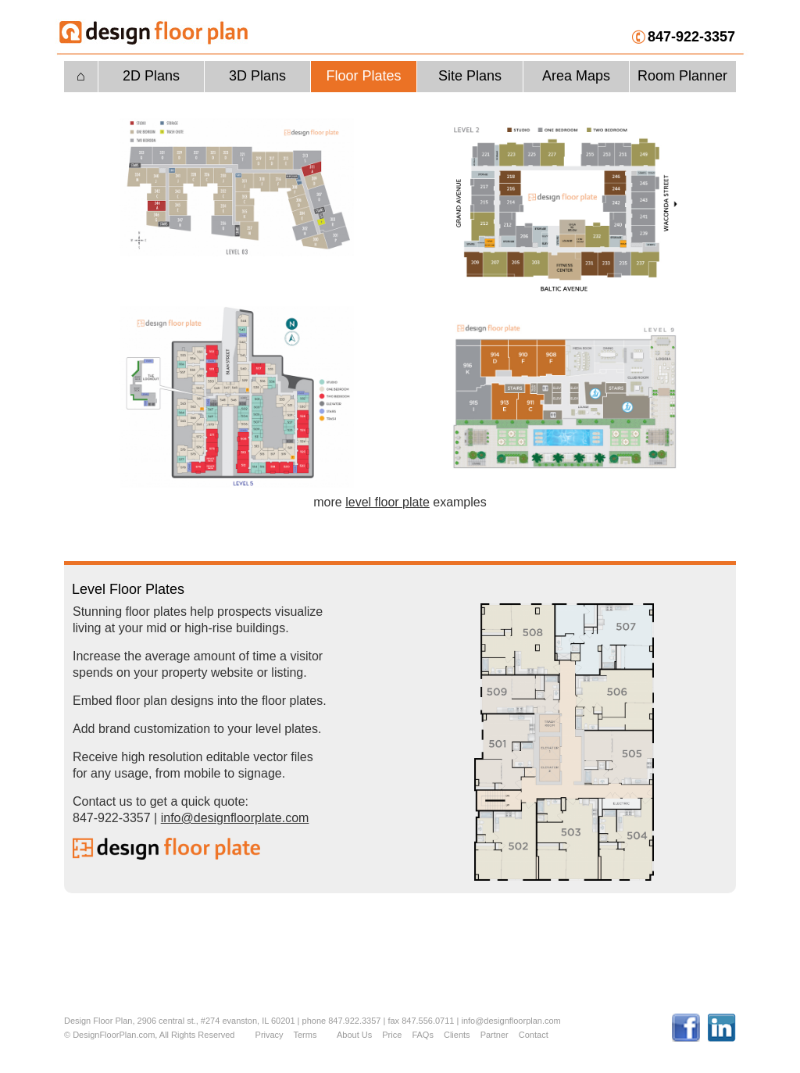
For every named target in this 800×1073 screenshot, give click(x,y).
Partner (494, 1034)
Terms (304, 1034)
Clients (457, 1034)
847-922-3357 (691, 37)
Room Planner (682, 76)
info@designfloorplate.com (235, 817)
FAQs (423, 1034)
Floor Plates (363, 76)
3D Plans (257, 76)
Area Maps (576, 76)
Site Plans (470, 76)
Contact (533, 1034)
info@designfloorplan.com (510, 1020)
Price (392, 1034)
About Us (354, 1034)
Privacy (269, 1034)
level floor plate (387, 502)
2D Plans (151, 76)
